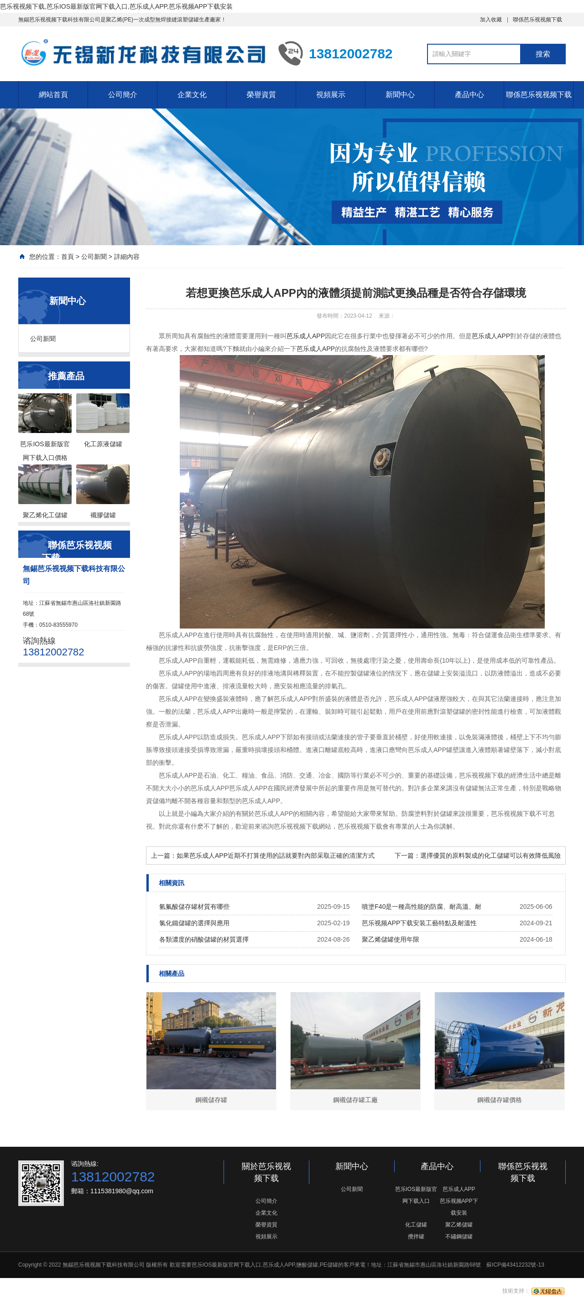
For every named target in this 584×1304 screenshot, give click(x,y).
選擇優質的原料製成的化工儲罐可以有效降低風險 (490, 855)
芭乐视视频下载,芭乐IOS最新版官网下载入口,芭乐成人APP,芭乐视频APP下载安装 (116, 6)
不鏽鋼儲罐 (459, 1236)
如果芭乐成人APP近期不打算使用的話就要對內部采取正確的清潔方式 (276, 855)
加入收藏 (491, 19)
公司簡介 (122, 94)
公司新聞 (94, 256)
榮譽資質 (261, 94)
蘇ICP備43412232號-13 (515, 1265)
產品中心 (469, 94)
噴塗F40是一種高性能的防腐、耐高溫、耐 (421, 906)
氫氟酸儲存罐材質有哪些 (194, 906)
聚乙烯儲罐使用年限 (390, 939)
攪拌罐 (416, 1236)
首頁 (67, 256)
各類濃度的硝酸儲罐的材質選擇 (204, 939)
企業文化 (192, 94)
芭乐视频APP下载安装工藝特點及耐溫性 (419, 923)
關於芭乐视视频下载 (266, 1172)
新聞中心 (400, 94)
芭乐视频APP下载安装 (459, 1207)
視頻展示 (330, 94)
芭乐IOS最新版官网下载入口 (416, 1195)
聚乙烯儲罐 (459, 1225)
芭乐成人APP (306, 336)
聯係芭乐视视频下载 (537, 19)
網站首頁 (53, 94)
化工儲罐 (416, 1225)
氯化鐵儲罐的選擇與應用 (194, 923)
